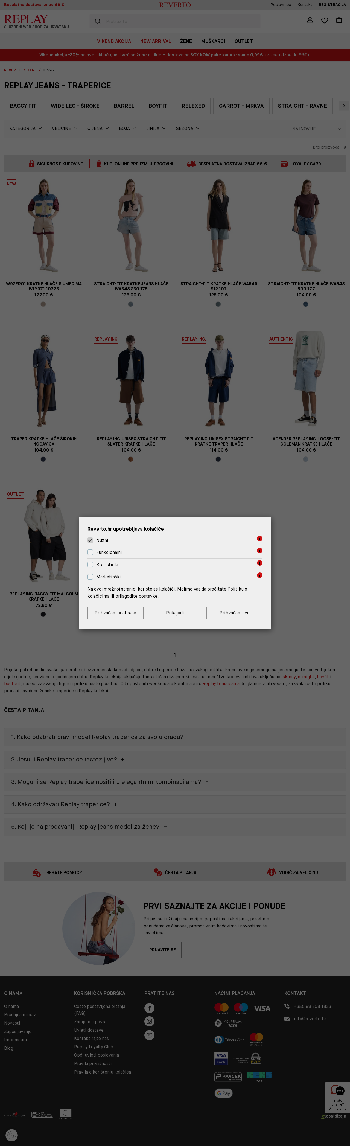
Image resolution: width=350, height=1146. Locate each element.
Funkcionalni (109, 552)
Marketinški (108, 577)
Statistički (107, 565)
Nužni (102, 540)
